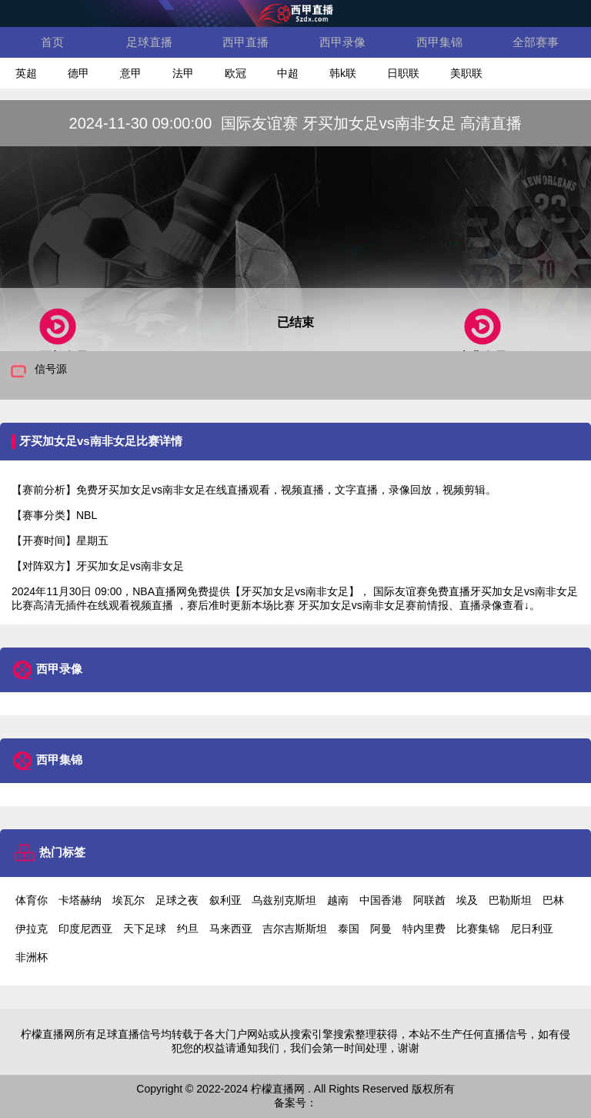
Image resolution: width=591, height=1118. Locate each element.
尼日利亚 (531, 928)
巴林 (553, 900)
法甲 (183, 73)
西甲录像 (342, 42)
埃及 (467, 900)
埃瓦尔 (128, 900)
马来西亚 (230, 928)
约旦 (188, 928)
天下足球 (144, 928)
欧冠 (235, 73)
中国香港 (380, 900)
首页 (52, 42)
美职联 (466, 73)
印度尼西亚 (85, 928)
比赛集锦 (477, 928)
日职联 (403, 73)
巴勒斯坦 (510, 900)
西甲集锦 (439, 42)
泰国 (348, 928)
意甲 (131, 73)
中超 (288, 73)
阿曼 (381, 928)
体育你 (31, 900)
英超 (26, 73)
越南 (338, 900)
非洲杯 (31, 957)
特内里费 (424, 928)
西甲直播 (245, 42)
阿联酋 (429, 900)
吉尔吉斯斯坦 (294, 928)
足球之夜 (177, 900)
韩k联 (342, 73)
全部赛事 (536, 42)
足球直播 (149, 42)
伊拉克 (31, 928)
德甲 (78, 73)
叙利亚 (225, 900)
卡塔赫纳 (80, 900)
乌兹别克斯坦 (284, 900)
